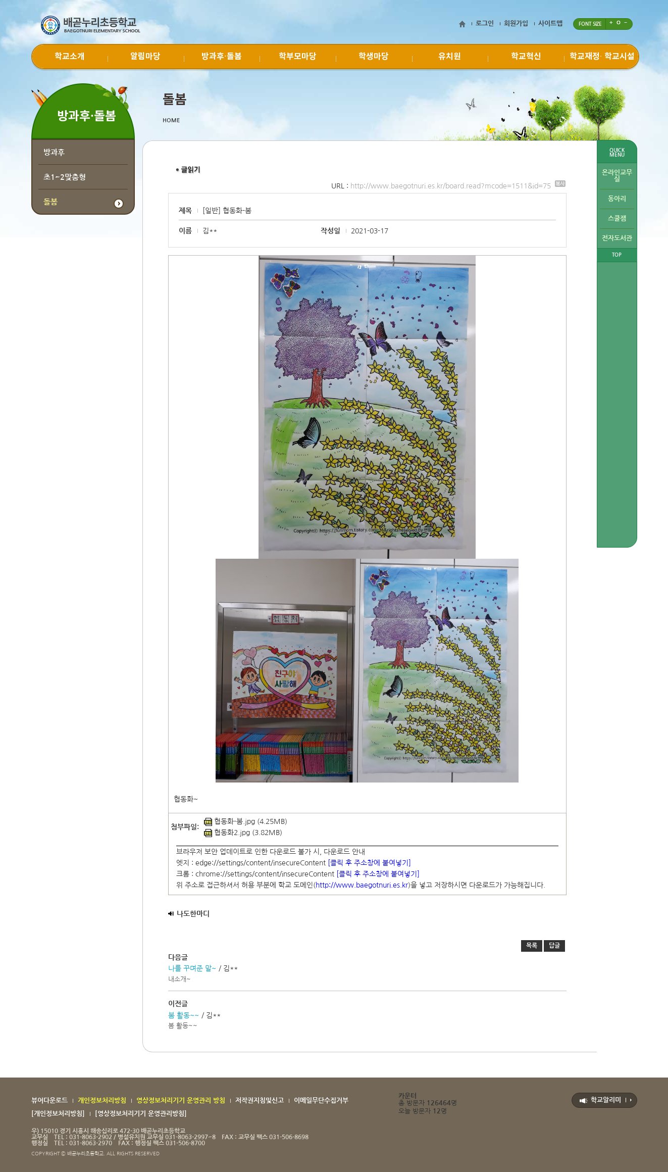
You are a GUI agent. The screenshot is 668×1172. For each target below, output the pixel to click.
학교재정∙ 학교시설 (602, 57)
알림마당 (145, 57)
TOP (617, 255)
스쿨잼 (617, 218)
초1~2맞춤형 (64, 177)
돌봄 (50, 202)
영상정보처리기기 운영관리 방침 (180, 1100)
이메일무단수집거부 (321, 1100)
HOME (171, 120)
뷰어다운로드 (49, 1100)
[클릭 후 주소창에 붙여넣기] (369, 862)
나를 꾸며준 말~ (192, 968)
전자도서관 (617, 238)
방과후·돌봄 (221, 57)
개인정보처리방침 (102, 1100)
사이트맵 (550, 23)
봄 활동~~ (183, 1015)
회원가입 (516, 23)
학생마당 (373, 57)
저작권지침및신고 (259, 1100)
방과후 (54, 152)
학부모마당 (298, 57)
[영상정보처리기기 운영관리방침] (141, 1113)
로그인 (485, 23)
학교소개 (70, 57)
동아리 (617, 199)
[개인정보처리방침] (58, 1113)
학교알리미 (606, 1100)
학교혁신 (526, 57)
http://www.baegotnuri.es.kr (362, 885)
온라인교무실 (617, 175)
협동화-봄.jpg (229, 821)
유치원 (449, 57)
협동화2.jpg (227, 832)
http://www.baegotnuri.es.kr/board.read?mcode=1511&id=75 (458, 185)
